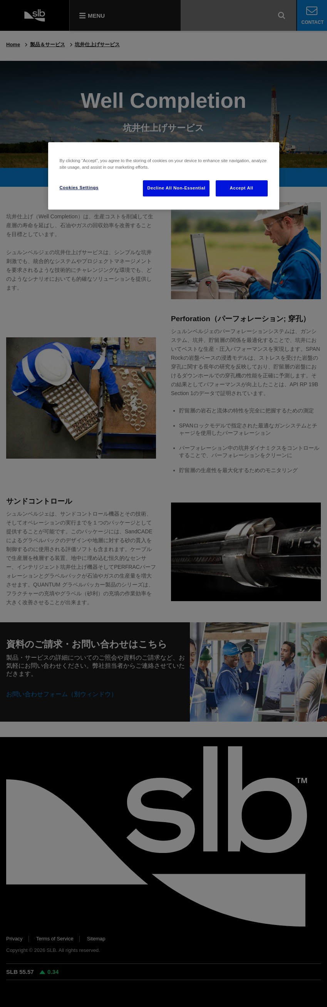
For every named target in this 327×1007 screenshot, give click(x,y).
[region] (163, 175)
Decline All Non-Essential (176, 188)
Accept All (241, 188)
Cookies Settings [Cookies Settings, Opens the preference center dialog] (79, 188)
